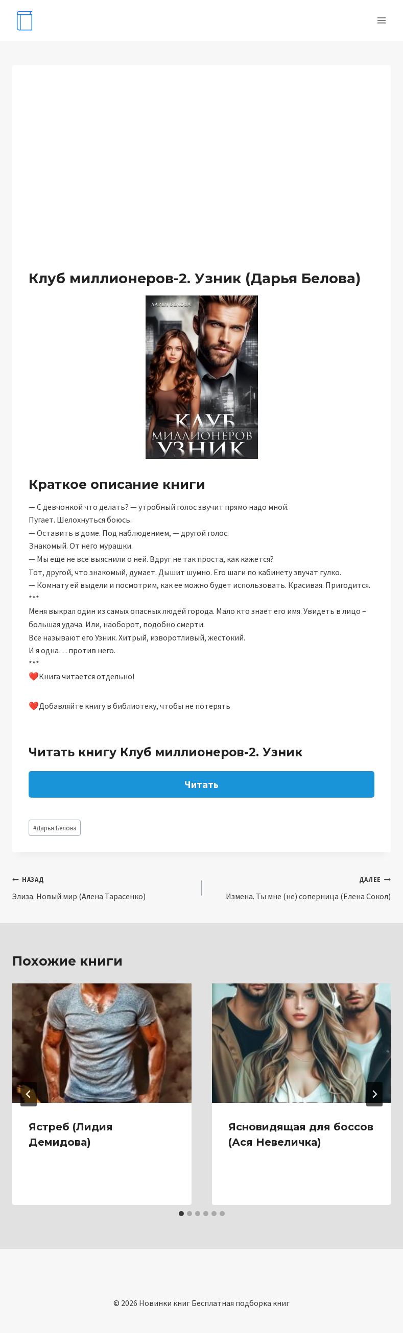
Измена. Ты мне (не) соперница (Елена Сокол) (300, 887)
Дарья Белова (55, 828)
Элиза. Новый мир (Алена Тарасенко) (103, 887)
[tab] (181, 1213)
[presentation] (102, 1043)
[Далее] (374, 1094)
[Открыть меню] (381, 20)
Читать (201, 784)
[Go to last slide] (28, 1094)
